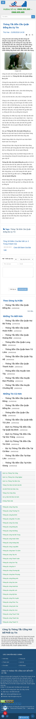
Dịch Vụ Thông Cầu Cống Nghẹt (12, 477)
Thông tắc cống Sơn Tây (10, 562)
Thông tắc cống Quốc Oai (10, 606)
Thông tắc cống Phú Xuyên (11, 598)
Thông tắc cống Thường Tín (11, 511)
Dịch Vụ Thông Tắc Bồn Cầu (11, 481)
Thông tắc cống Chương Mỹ (11, 570)
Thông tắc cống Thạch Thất (11, 614)
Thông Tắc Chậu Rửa (9, 493)
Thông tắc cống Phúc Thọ (10, 602)
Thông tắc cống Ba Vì (9, 566)
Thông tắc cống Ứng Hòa (10, 507)
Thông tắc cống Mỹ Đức (10, 594)
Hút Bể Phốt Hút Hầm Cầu (10, 489)
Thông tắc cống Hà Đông (10, 531)
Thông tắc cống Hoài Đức (10, 586)
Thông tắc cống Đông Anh (10, 578)
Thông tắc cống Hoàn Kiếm (11, 538)
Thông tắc (22, 658)
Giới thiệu (5, 658)
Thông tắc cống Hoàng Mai (11, 542)
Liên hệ (22, 662)
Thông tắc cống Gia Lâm (10, 582)
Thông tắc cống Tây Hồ (10, 554)
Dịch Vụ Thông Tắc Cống (10, 473)
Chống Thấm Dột (8, 501)
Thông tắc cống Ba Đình (10, 515)
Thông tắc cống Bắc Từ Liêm (11, 519)
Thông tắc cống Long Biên (10, 546)
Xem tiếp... (30, 311)
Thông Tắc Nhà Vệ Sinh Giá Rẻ (12, 485)
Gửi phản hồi (23, 717)
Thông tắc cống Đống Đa (10, 527)
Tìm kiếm (5, 665)
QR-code (5, 703)
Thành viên (6, 662)
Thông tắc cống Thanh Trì (10, 622)
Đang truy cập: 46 (15, 703)
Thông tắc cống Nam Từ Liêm (11, 550)
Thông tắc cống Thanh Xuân (11, 558)
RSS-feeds (23, 665)
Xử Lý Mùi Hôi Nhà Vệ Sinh (11, 497)
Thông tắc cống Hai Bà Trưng (11, 535)
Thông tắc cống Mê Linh (10, 590)
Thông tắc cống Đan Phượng (11, 574)
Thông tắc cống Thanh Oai (11, 618)
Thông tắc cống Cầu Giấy (10, 523)
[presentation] (18, 282)
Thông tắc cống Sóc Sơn (10, 610)
